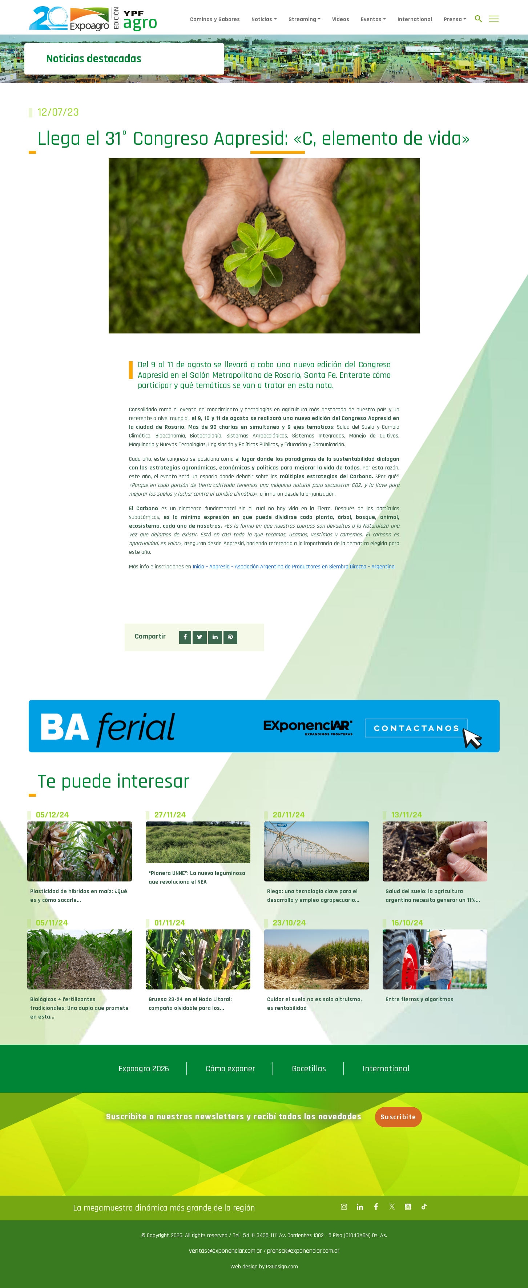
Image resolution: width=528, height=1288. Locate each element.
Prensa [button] (453, 19)
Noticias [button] (261, 19)
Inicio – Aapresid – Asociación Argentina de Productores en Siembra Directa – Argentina (294, 567)
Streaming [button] (302, 19)
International (415, 19)
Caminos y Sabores (215, 19)
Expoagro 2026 (143, 1068)
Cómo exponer (230, 1068)
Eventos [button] (371, 19)
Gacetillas (309, 1068)
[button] (185, 637)
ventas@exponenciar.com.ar (226, 1251)
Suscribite (399, 1117)
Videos (340, 19)
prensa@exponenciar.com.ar (303, 1251)
